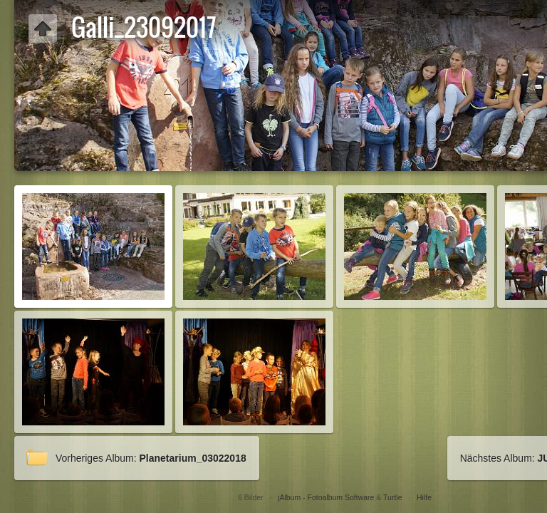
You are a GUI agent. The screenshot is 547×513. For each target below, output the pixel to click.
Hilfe (424, 497)
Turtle (392, 497)
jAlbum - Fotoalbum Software (326, 497)
